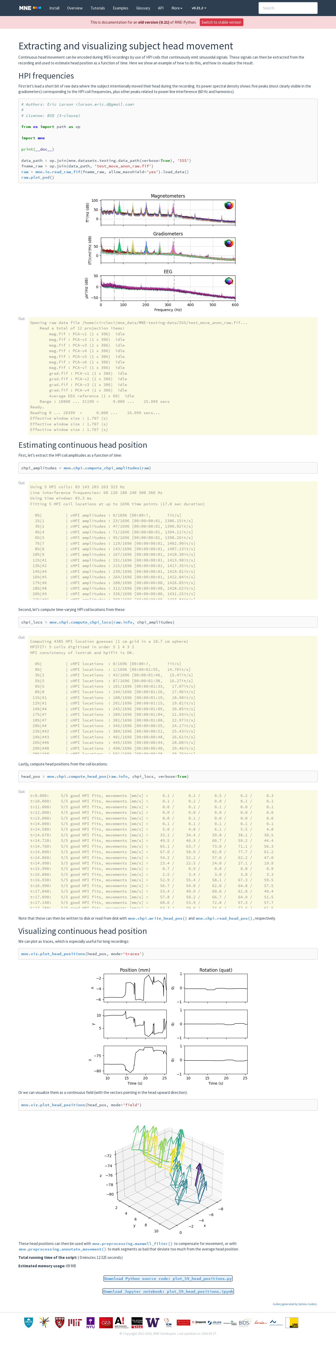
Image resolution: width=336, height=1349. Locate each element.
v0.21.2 (199, 8)
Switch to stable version (221, 22)
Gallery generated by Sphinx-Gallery (295, 1304)
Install (54, 8)
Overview (75, 8)
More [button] (176, 8)
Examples (120, 8)
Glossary (143, 8)
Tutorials (98, 8)
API (161, 8)
